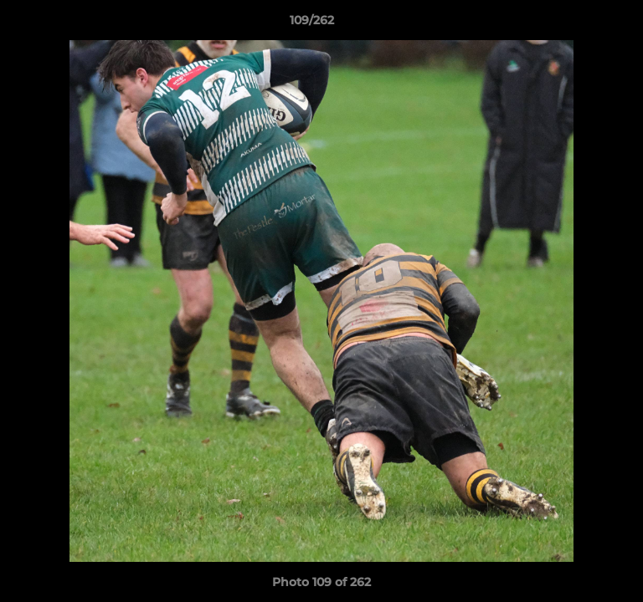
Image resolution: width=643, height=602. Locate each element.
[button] (583, 24)
